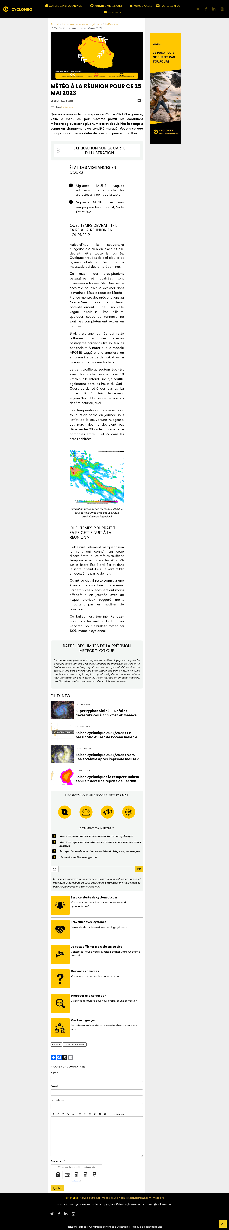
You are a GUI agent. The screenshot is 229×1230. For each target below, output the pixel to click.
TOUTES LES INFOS (168, 6)
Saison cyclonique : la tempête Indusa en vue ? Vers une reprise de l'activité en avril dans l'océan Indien (107, 778)
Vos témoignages (83, 1019)
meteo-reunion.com (114, 1196)
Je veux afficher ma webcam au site (96, 946)
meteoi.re (159, 1196)
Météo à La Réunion (74, 1043)
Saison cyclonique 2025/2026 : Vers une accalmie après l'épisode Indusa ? (107, 757)
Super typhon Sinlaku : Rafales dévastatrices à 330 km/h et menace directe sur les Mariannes (106, 713)
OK (139, 869)
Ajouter (57, 1187)
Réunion (56, 1043)
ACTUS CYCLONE (140, 6)
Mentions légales (76, 1225)
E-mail (54, 1085)
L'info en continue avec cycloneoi (82, 24)
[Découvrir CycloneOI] (165, 88)
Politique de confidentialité (147, 1225)
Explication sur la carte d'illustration (90, 150)
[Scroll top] (223, 1224)
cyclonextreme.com (140, 1196)
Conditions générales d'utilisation (108, 1225)
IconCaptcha (76, 1180)
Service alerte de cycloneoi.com (94, 897)
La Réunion (111, 24)
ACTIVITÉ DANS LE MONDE (106, 6)
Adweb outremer (89, 1196)
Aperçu (118, 1113)
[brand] (18, 9)
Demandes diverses (85, 970)
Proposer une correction (88, 995)
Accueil (55, 24)
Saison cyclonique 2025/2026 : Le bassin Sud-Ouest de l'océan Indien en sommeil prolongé (107, 735)
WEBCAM (111, 12)
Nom (53, 1071)
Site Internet (58, 1099)
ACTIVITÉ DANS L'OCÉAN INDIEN (64, 6)
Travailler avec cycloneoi (89, 921)
